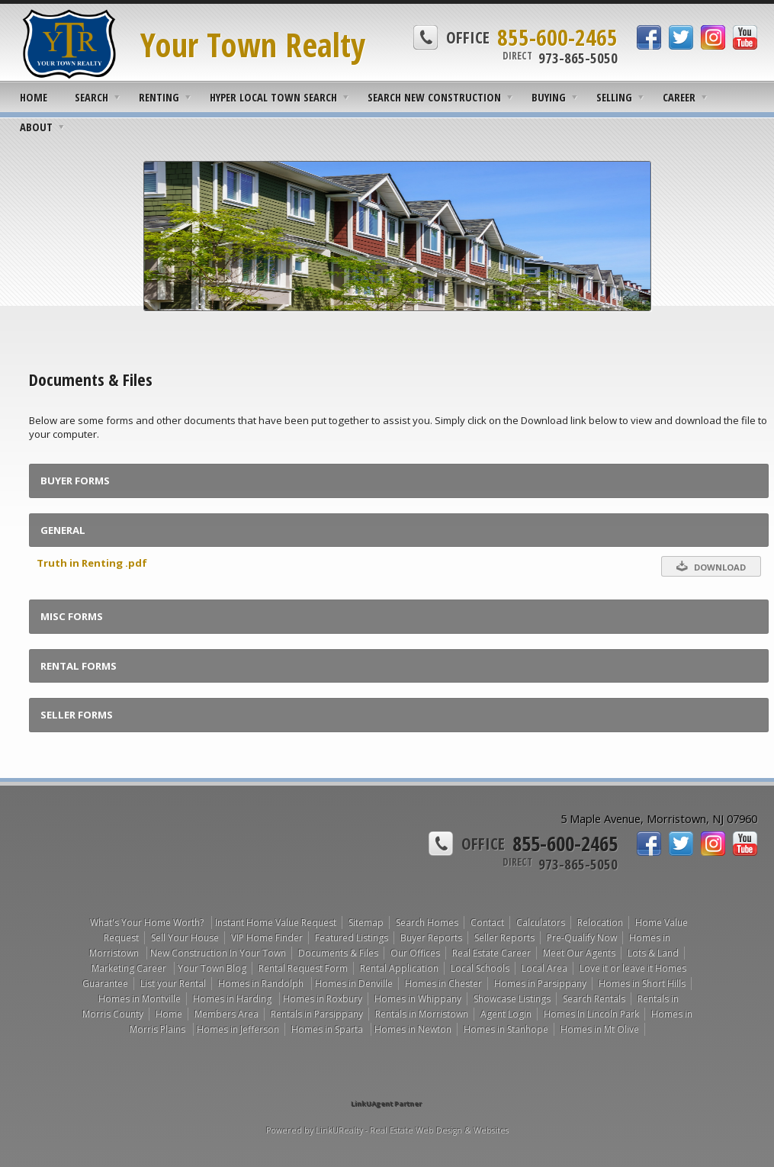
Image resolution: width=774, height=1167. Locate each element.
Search (91, 96)
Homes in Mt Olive (599, 1029)
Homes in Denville (354, 983)
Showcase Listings (512, 998)
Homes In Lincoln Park (591, 1014)
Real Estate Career (491, 953)
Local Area (544, 968)
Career (679, 96)
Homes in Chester (443, 983)
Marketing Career (130, 968)
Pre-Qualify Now (582, 937)
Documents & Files (338, 953)
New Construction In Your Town (218, 953)
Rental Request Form (303, 968)
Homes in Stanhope (506, 1029)
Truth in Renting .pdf (92, 563)
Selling (614, 96)
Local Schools (480, 968)
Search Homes (427, 922)
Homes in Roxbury (322, 998)
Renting (159, 96)
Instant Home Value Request (275, 922)
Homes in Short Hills (642, 983)
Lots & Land (653, 953)
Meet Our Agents (579, 953)
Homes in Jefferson (238, 1029)
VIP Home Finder (267, 937)
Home (33, 96)
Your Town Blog (212, 968)
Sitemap (366, 922)
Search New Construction (434, 96)
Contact (487, 922)
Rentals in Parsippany (317, 1014)
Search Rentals (594, 998)
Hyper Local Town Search (273, 96)
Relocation (600, 922)
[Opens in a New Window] (387, 1082)
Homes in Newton (412, 1029)
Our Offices (415, 953)
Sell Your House (185, 937)
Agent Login (506, 1014)
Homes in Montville (139, 998)
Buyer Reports (431, 937)
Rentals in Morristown (421, 1014)
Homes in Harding (233, 998)
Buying (549, 96)
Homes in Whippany (417, 998)
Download (711, 566)
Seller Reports (504, 937)
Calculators (540, 922)
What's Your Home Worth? (148, 922)
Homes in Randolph (262, 983)
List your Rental (173, 983)
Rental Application (399, 968)
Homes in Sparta (328, 1029)
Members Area (226, 1014)
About (36, 126)
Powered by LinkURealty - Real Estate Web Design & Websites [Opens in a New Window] (387, 1130)
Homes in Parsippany (540, 983)
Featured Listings (351, 937)
